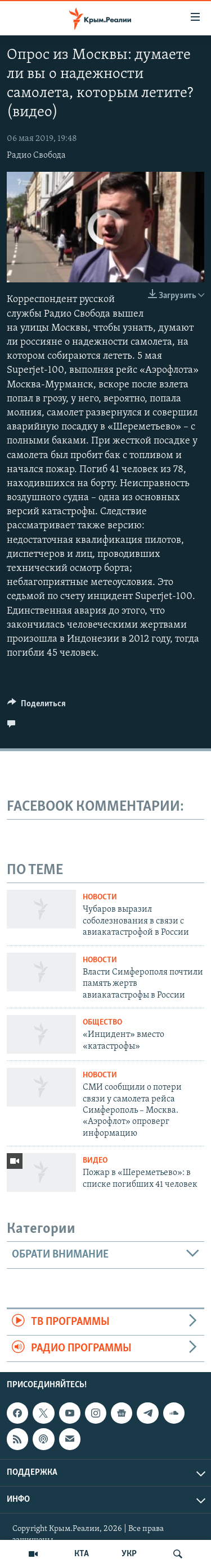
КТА (81, 1553)
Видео (95, 1160)
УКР (129, 1553)
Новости (100, 897)
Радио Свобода (36, 155)
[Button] (36, 706)
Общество (102, 1022)
